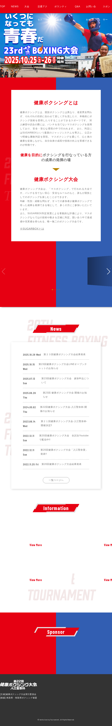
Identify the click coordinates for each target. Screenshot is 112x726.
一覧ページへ (56, 480)
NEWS (15, 6)
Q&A (77, 6)
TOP (2, 6)
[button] (109, 271)
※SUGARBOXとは (32, 228)
